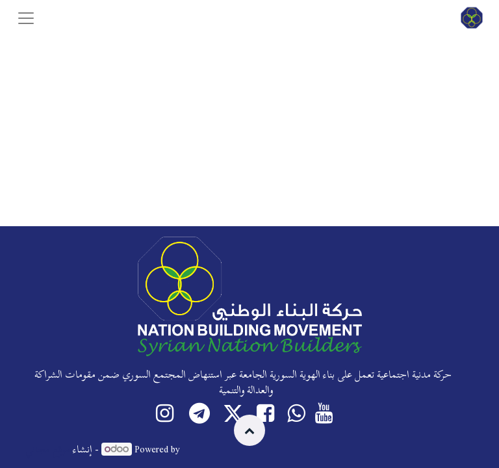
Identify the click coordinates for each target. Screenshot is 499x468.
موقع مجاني (47, 449)
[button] (249, 430)
